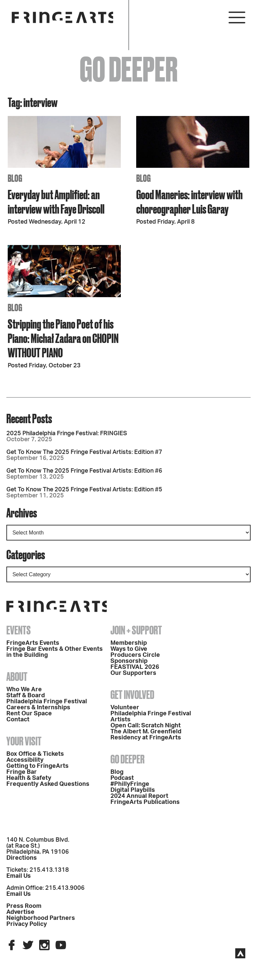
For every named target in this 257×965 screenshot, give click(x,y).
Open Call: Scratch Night (145, 726)
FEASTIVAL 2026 (134, 667)
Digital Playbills (132, 790)
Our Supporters (133, 673)
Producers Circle (135, 655)
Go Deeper (127, 759)
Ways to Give (128, 649)
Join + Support (136, 630)
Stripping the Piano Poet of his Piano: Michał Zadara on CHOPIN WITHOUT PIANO (63, 338)
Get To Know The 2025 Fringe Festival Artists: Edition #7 (84, 452)
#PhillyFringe (129, 784)
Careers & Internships (38, 708)
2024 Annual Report (139, 796)
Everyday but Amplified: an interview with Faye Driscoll (56, 201)
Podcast (122, 778)
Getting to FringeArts (37, 766)
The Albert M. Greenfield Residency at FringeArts (145, 735)
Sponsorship (129, 661)
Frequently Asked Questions (47, 784)
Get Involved (132, 694)
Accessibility (25, 760)
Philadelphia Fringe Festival (46, 702)
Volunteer (124, 708)
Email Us (18, 876)
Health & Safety (28, 778)
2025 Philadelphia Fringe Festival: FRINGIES (66, 434)
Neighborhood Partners (40, 918)
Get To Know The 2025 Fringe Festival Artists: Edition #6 (84, 471)
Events (18, 630)
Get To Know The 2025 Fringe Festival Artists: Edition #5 (84, 490)
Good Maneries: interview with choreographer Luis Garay (189, 201)
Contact (17, 720)
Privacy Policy (26, 924)
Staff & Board (25, 696)
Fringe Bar (21, 772)
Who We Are (24, 690)
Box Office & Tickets (35, 754)
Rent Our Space (29, 714)
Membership (128, 643)
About (16, 676)
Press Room (23, 906)
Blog (116, 772)
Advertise (20, 912)
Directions (21, 858)
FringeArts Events (32, 643)
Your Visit (23, 741)
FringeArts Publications (145, 802)
